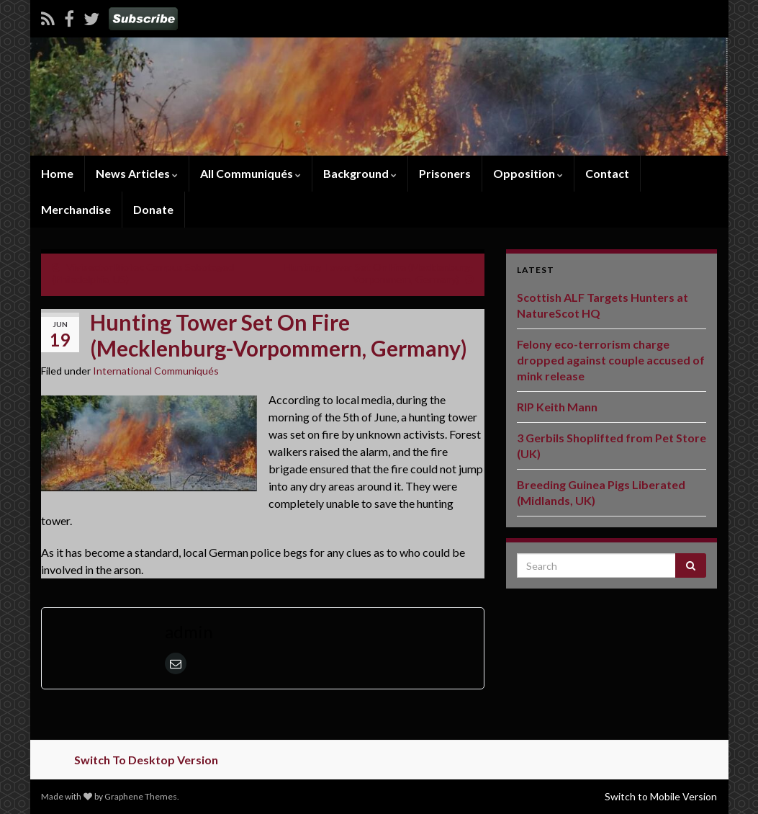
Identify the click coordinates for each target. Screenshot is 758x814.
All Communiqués (250, 173)
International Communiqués (156, 370)
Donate (153, 209)
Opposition (528, 173)
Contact (607, 173)
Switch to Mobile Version (661, 796)
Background (360, 173)
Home (57, 173)
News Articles (137, 173)
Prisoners (445, 173)
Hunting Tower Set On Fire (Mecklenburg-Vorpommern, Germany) (379, 273)
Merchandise (76, 209)
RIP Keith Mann (557, 406)
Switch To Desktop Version (146, 759)
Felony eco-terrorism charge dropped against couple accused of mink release (611, 360)
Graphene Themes (140, 796)
